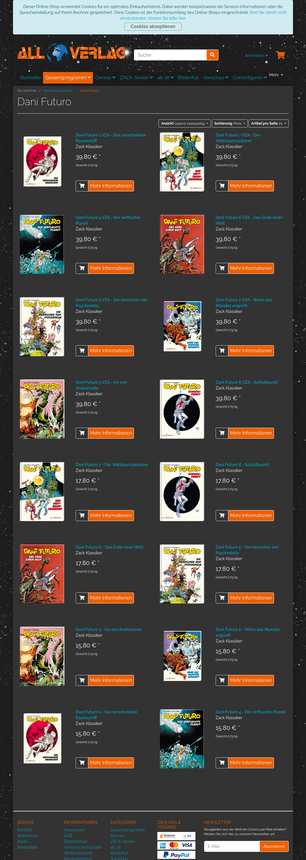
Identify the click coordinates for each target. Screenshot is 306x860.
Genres (105, 77)
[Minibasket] (281, 55)
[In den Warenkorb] (82, 185)
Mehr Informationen (111, 186)
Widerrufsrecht (78, 853)
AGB (68, 835)
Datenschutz (75, 841)
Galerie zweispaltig (183, 123)
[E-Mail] (232, 846)
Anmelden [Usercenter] (256, 55)
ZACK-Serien (136, 77)
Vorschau (215, 77)
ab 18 (165, 77)
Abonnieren (274, 846)
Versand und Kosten (83, 847)
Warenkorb (27, 835)
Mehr (274, 75)
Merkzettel (27, 847)
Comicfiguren (250, 77)
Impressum (74, 830)
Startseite (30, 77)
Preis (228, 123)
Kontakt (24, 830)
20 (267, 123)
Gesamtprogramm (68, 77)
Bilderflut (188, 77)
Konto (22, 841)
